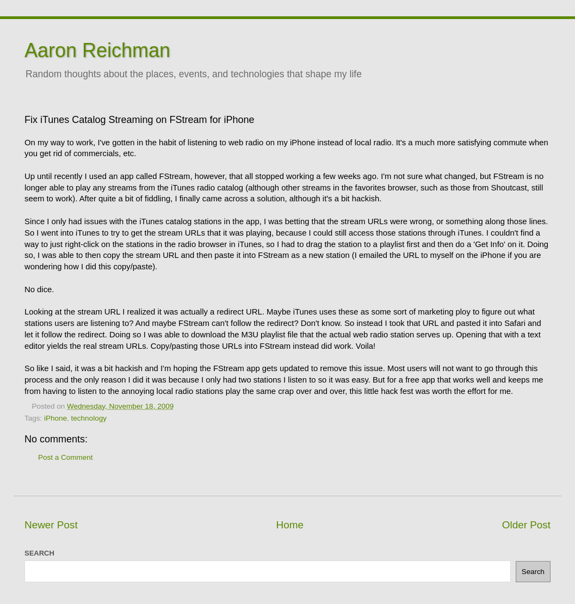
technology (89, 418)
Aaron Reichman (97, 50)
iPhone (55, 418)
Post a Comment (65, 457)
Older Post (526, 525)
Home (290, 525)
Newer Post (51, 525)
